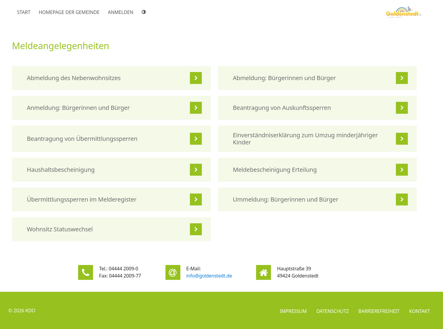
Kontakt (419, 311)
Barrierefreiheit (378, 311)
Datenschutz (332, 311)
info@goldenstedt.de (209, 275)
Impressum (293, 311)
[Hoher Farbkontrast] (144, 12)
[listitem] (111, 78)
